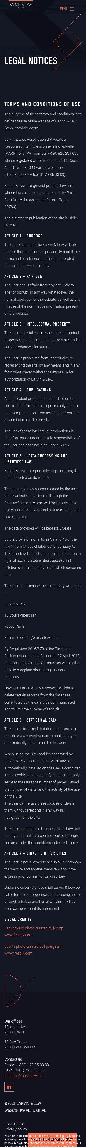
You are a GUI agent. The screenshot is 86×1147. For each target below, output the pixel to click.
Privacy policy (15, 1129)
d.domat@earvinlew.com (24, 1075)
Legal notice (14, 1124)
